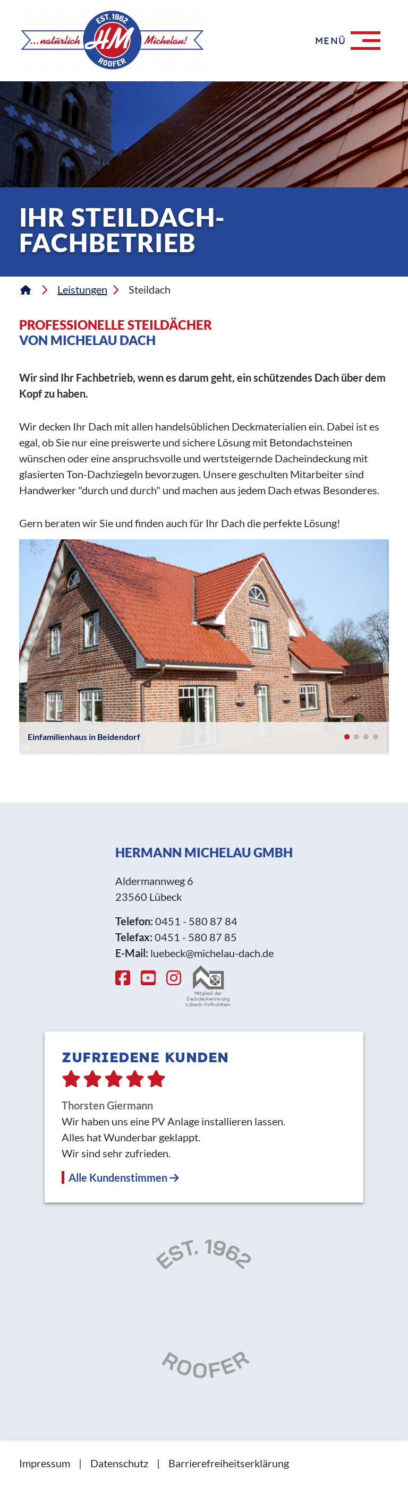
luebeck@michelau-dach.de (212, 953)
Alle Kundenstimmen (124, 1177)
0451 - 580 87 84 (196, 921)
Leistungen (82, 289)
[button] (347, 736)
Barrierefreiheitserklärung (228, 1463)
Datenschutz (119, 1463)
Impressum (44, 1463)
